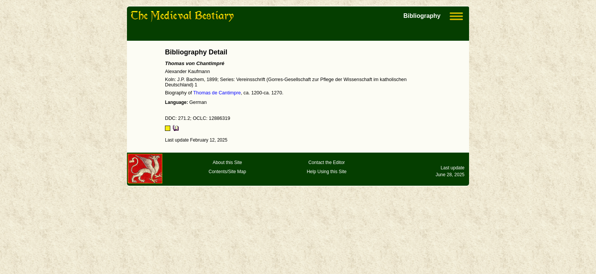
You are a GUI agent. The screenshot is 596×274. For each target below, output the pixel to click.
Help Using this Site (327, 171)
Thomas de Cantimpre (217, 93)
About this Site (227, 162)
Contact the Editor (326, 162)
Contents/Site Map (227, 171)
